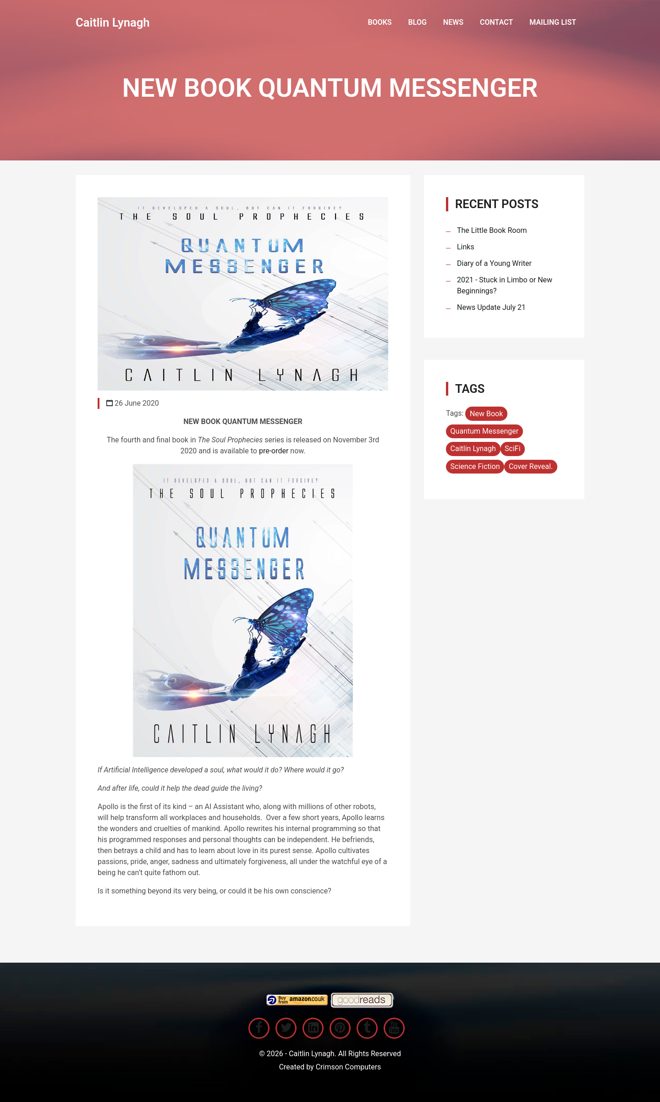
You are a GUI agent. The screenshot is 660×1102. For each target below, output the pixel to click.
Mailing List (552, 22)
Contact (496, 22)
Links (465, 246)
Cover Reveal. (531, 466)
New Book (486, 413)
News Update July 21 (491, 307)
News (453, 22)
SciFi (513, 448)
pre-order (274, 450)
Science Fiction (475, 466)
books (379, 22)
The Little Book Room (492, 230)
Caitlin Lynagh (113, 22)
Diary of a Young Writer (494, 263)
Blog (417, 22)
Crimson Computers (348, 1067)
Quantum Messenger (485, 431)
